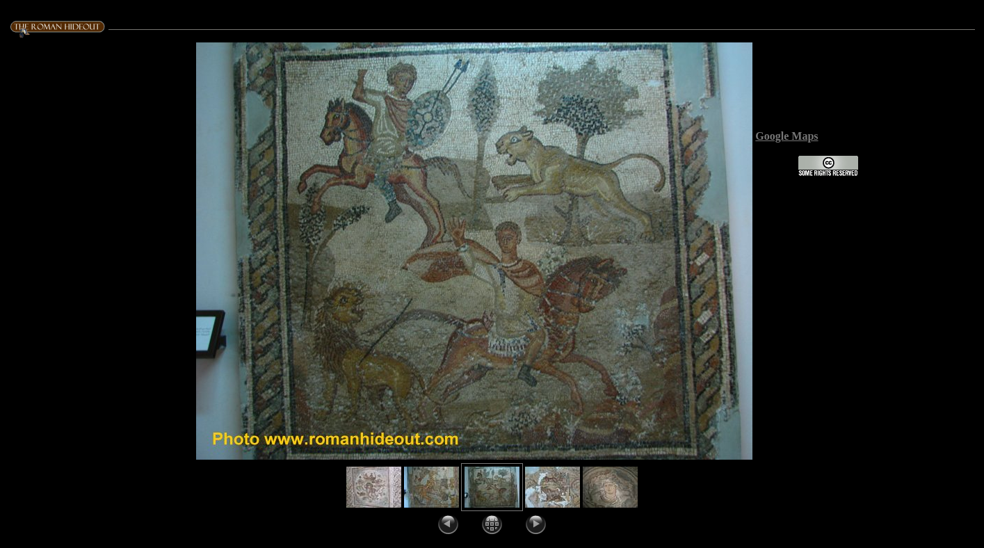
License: (776, 173)
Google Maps (786, 136)
